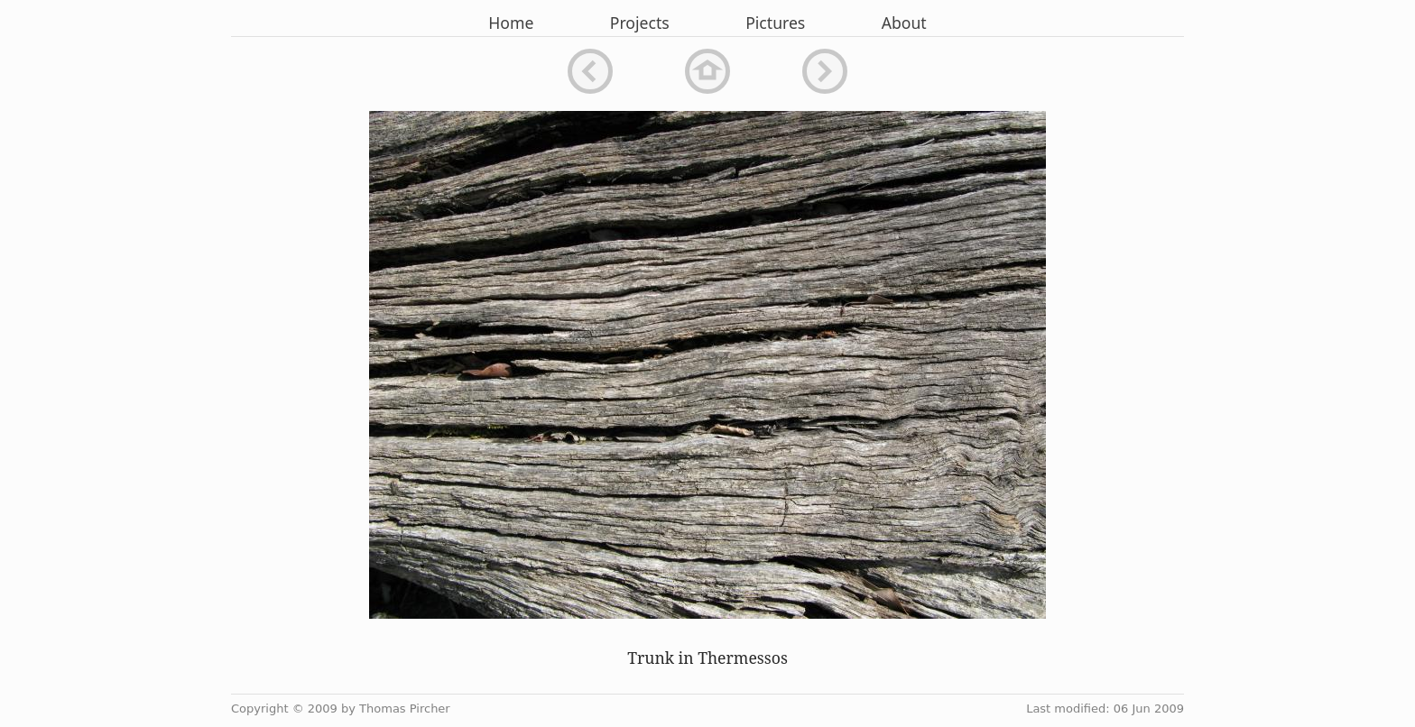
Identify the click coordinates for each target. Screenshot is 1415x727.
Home (510, 22)
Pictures (775, 22)
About (904, 22)
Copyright (260, 708)
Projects (640, 22)
